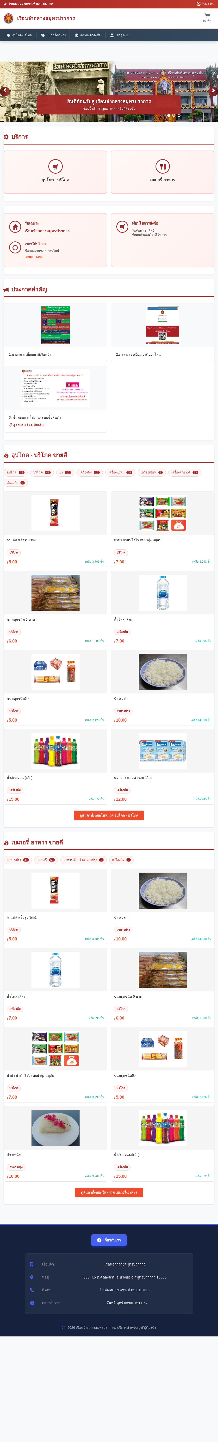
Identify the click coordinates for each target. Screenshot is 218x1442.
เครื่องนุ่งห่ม (120, 477)
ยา (65, 477)
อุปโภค (16, 477)
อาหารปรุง (18, 864)
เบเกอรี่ (46, 864)
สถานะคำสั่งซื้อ (91, 36)
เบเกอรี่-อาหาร (55, 36)
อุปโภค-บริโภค (20, 36)
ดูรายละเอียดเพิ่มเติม (26, 430)
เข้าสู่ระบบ (123, 36)
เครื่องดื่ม (90, 477)
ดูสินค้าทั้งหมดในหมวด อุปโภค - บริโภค (109, 820)
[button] (5, 95)
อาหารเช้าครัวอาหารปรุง (83, 864)
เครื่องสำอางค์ (184, 477)
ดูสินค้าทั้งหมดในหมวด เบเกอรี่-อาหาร (109, 1197)
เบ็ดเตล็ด (16, 487)
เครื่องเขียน (152, 477)
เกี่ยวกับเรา (109, 1245)
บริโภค (42, 477)
